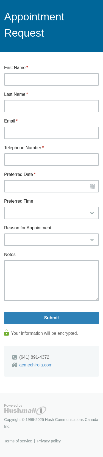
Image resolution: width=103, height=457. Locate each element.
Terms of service (18, 441)
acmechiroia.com (35, 365)
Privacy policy (49, 441)
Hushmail (25, 409)
